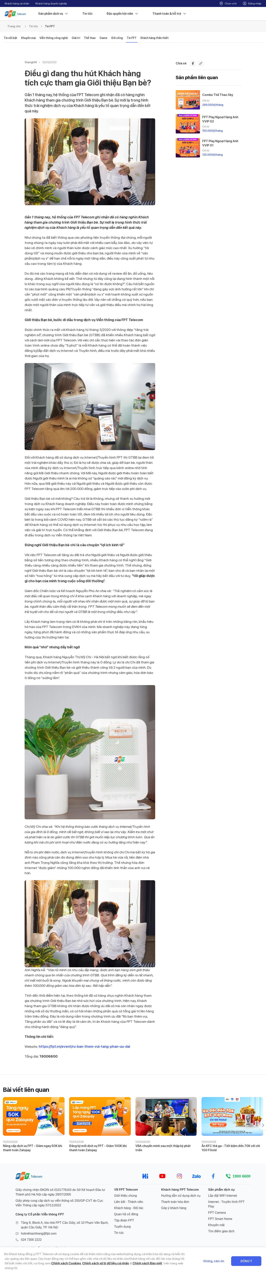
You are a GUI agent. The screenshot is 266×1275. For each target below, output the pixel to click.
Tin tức (87, 13)
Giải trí (76, 37)
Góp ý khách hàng (173, 1208)
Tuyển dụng (122, 1226)
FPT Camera (217, 1212)
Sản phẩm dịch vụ (53, 14)
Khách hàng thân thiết (154, 37)
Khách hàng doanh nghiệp (51, 3)
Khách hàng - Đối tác (128, 1208)
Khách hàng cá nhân (17, 3)
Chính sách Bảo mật (147, 1263)
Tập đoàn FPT (124, 1220)
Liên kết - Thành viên (128, 1201)
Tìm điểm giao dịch (221, 1231)
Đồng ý (246, 1261)
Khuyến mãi (216, 1225)
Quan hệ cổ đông (126, 1214)
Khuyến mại (28, 37)
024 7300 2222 (31, 1239)
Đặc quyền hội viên (123, 14)
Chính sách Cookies (66, 1263)
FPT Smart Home (220, 1218)
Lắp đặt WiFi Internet (222, 1195)
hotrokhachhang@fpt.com (38, 1233)
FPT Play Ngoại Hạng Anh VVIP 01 (220, 143)
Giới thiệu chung (125, 1195)
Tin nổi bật (10, 37)
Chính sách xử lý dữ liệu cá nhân (105, 1263)
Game (103, 37)
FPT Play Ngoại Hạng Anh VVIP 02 (220, 119)
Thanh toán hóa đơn (175, 1201)
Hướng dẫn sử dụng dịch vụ (181, 1195)
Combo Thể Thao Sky (217, 95)
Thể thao (90, 37)
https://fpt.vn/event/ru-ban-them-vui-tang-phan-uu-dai (84, 1046)
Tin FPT (50, 26)
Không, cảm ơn (213, 1261)
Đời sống (117, 37)
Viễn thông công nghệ (54, 37)
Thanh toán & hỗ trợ (169, 14)
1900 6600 (241, 1176)
